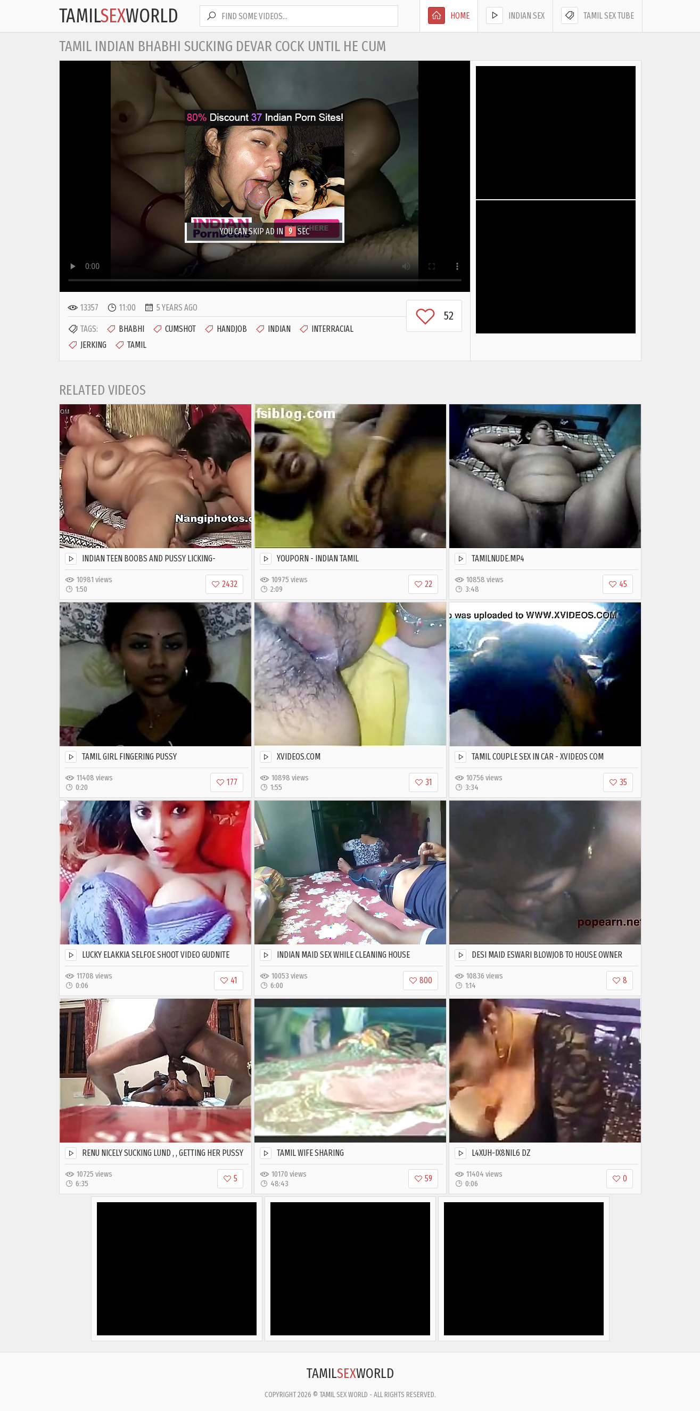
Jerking (87, 345)
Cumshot (174, 329)
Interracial (326, 329)
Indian (273, 329)
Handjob (225, 329)
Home (449, 15)
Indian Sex (515, 15)
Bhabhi (125, 329)
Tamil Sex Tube (597, 15)
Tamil (130, 345)
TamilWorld (118, 16)
